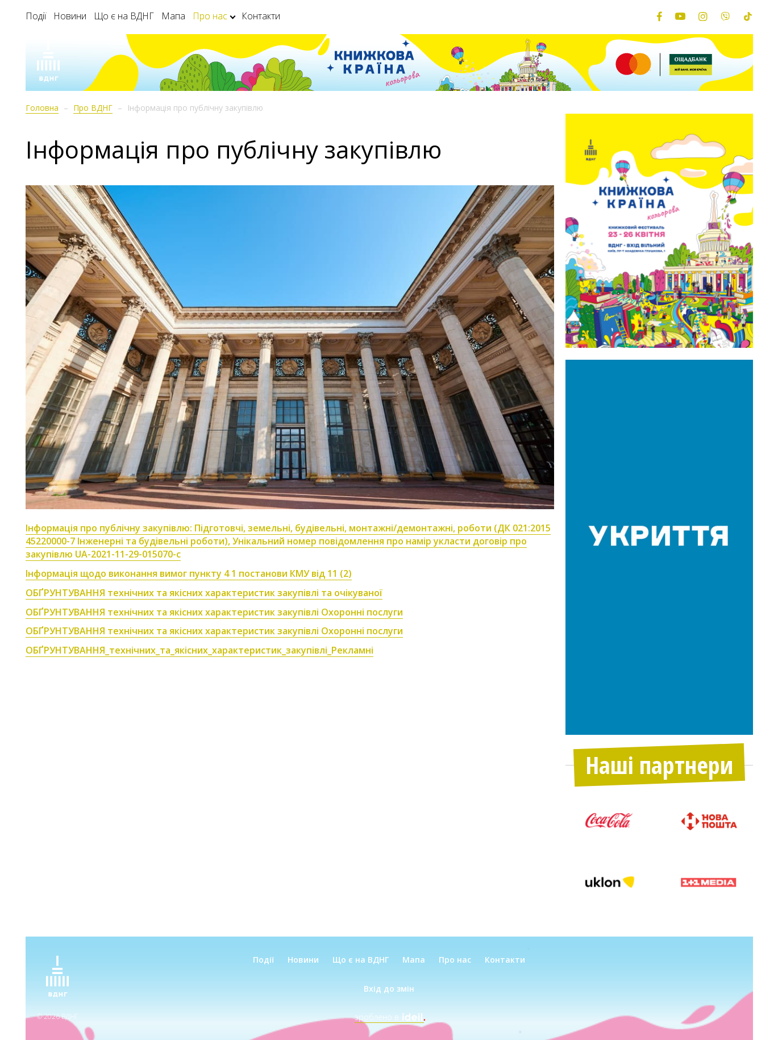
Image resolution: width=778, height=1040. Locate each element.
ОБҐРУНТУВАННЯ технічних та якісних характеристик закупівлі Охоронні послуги (214, 631)
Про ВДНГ (93, 107)
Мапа (173, 16)
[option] (659, 231)
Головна (42, 107)
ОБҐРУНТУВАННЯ (65, 650)
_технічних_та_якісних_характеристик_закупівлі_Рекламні (239, 650)
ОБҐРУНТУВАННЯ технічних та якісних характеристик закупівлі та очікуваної (204, 592)
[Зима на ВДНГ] (48, 62)
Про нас (210, 16)
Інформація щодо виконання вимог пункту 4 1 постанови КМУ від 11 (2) (189, 573)
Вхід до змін (389, 988)
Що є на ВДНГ (124, 16)
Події (36, 16)
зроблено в (389, 1017)
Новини (69, 16)
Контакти (261, 16)
